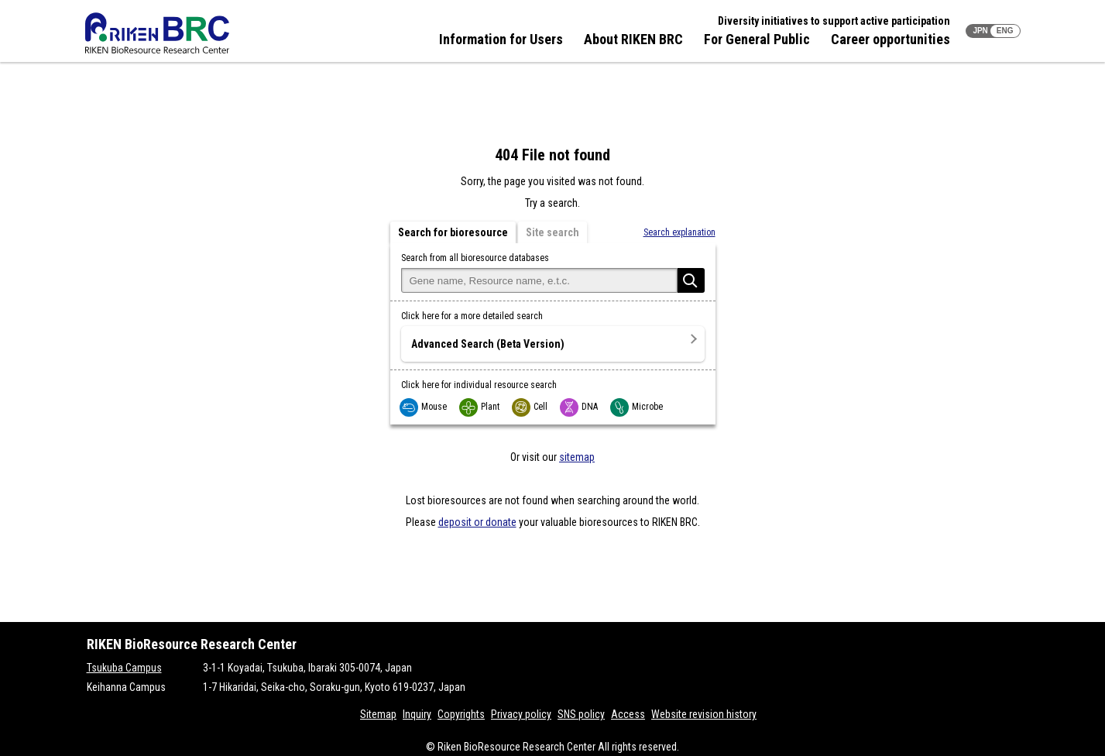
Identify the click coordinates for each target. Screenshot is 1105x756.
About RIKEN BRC (633, 39)
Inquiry (417, 714)
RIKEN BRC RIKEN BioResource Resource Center (157, 32)
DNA (579, 406)
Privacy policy (521, 714)
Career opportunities (890, 39)
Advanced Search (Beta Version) (488, 344)
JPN (980, 30)
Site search (552, 232)
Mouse (424, 406)
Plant (480, 406)
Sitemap (378, 714)
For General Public (757, 39)
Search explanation (679, 232)
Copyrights (461, 714)
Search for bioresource (453, 232)
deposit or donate (477, 522)
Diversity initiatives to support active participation (834, 21)
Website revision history (704, 714)
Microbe (637, 406)
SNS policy (581, 714)
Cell (530, 406)
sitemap (577, 457)
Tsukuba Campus (124, 668)
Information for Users (501, 39)
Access (628, 714)
